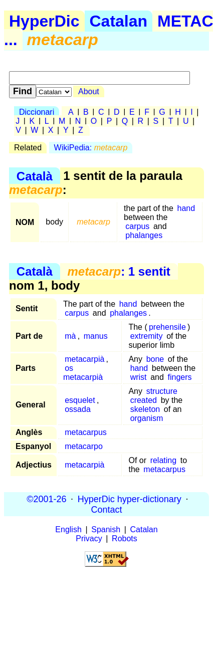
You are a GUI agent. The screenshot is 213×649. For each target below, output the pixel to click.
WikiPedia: (91, 147)
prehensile (167, 327)
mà (70, 336)
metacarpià (84, 359)
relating (163, 460)
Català (35, 175)
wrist (138, 377)
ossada (78, 409)
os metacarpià (83, 372)
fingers (179, 377)
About (88, 91)
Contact (106, 509)
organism (146, 418)
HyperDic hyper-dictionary (129, 499)
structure (161, 391)
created (143, 400)
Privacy (89, 538)
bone (155, 359)
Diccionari (36, 112)
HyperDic (44, 21)
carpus (137, 226)
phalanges (143, 235)
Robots (124, 538)
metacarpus (86, 432)
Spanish (105, 529)
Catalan (119, 21)
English (68, 529)
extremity (146, 336)
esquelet (80, 400)
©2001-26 (46, 499)
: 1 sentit (118, 271)
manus (96, 336)
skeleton (145, 409)
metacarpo (84, 446)
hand (186, 208)
